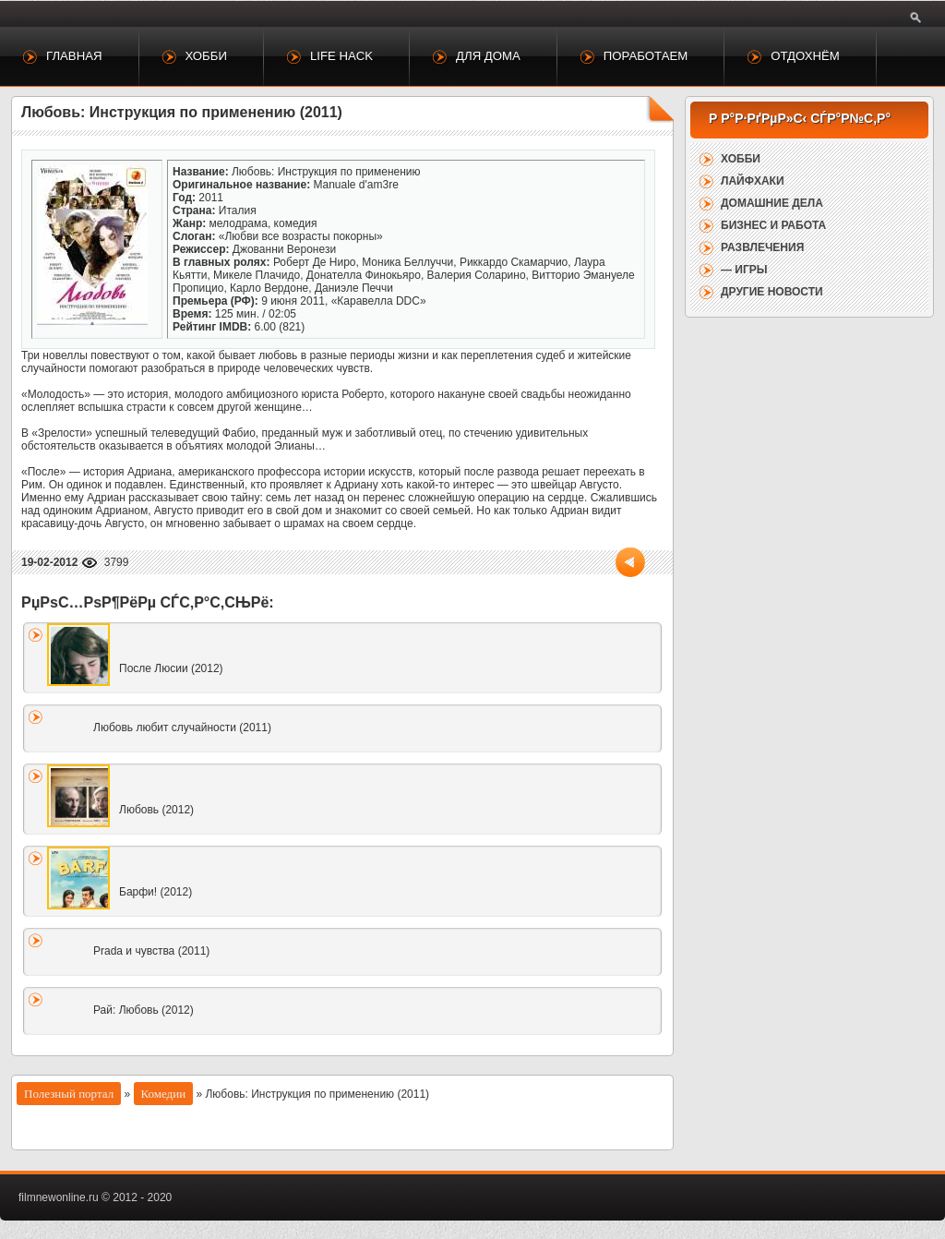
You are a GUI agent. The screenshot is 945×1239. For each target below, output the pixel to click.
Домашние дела (772, 203)
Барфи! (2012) (155, 891)
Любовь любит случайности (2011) (182, 727)
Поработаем (646, 56)
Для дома (488, 56)
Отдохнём (805, 56)
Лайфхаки (752, 180)
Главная (74, 56)
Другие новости (772, 291)
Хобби (206, 56)
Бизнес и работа (773, 225)
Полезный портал (69, 1094)
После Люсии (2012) (171, 668)
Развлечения (762, 247)
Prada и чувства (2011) (151, 950)
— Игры (744, 269)
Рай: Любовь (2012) (143, 1010)
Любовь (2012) (156, 809)
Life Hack (341, 56)
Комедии (163, 1094)
